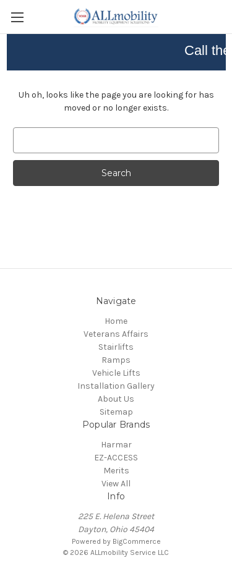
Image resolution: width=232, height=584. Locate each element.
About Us (116, 399)
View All (116, 483)
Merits (116, 470)
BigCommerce (137, 541)
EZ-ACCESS (116, 457)
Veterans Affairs (116, 334)
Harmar (116, 444)
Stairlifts (116, 347)
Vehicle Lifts (116, 373)
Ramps (116, 360)
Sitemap (116, 412)
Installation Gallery (116, 386)
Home (116, 321)
